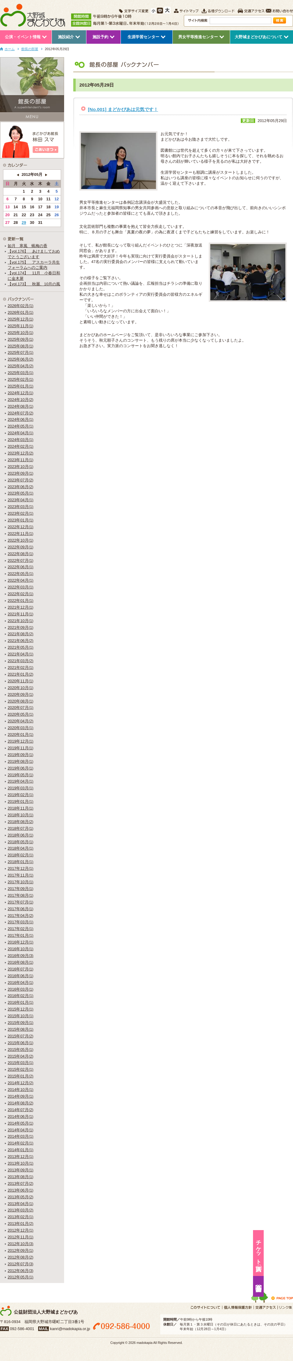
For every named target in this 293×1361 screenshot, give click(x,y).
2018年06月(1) (20, 835)
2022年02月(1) (20, 593)
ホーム (10, 49)
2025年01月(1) (20, 386)
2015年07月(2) (20, 1036)
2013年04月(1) (20, 1203)
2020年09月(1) (20, 694)
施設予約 (285, 1286)
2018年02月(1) (20, 855)
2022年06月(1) (20, 567)
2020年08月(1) (20, 701)
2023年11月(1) (20, 460)
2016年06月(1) (20, 975)
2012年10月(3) (20, 1243)
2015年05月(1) (20, 1049)
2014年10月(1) (20, 1089)
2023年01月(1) (20, 520)
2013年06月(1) (20, 1190)
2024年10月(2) (20, 399)
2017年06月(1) (20, 909)
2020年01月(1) (20, 734)
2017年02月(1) (20, 928)
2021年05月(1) (20, 647)
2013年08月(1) (20, 1176)
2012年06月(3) (20, 1270)
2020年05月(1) (20, 714)
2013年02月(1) (20, 1217)
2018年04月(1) (20, 848)
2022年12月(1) (20, 527)
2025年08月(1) (20, 346)
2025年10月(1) (20, 332)
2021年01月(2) (20, 674)
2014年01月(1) (20, 1150)
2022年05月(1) (20, 573)
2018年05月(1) (20, 842)
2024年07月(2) (20, 413)
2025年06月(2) (20, 359)
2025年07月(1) (20, 352)
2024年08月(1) (20, 406)
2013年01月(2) (20, 1223)
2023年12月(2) (20, 453)
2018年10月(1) (20, 815)
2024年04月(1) (20, 433)
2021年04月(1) (20, 654)
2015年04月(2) (20, 1056)
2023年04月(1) (20, 500)
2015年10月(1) (20, 1016)
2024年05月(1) (20, 426)
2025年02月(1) (20, 379)
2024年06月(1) (20, 419)
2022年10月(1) (20, 540)
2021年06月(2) (20, 640)
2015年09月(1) (20, 1022)
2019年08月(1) (20, 761)
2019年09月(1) (20, 754)
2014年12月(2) (20, 1083)
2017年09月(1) (20, 888)
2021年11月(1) (20, 614)
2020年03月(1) (20, 727)
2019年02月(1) (20, 794)
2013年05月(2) (20, 1197)
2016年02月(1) (20, 995)
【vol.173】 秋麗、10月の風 (34, 284)
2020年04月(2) (20, 721)
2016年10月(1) (20, 949)
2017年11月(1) (20, 875)
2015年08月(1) (20, 1029)
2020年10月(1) (20, 687)
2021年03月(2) (20, 660)
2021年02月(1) (20, 667)
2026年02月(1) (20, 305)
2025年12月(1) (20, 319)
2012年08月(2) (20, 1257)
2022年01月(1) (20, 600)
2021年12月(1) (20, 607)
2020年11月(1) (20, 681)
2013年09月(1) (20, 1170)
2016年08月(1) (20, 962)
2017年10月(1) (20, 882)
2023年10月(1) (20, 466)
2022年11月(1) (20, 533)
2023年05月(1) (20, 493)
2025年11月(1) (20, 326)
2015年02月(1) (20, 1069)
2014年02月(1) (20, 1143)
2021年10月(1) (20, 620)
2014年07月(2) (20, 1109)
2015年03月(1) (20, 1062)
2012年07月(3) (20, 1264)
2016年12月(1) (20, 942)
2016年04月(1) (20, 982)
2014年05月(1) (20, 1123)
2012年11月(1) (20, 1237)
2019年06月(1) (20, 768)
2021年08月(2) (20, 634)
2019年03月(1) (20, 788)
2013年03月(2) (20, 1210)
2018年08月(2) (20, 821)
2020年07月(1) (20, 707)
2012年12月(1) (20, 1230)
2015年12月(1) (20, 1009)
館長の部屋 (29, 49)
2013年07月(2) (20, 1183)
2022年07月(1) (20, 560)
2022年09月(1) (20, 547)
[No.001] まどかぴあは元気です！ (123, 109)
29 (24, 222)
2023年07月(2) (20, 480)
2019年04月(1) (20, 781)
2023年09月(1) (20, 473)
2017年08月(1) (20, 895)
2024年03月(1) (20, 439)
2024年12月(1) (20, 393)
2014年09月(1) (20, 1096)
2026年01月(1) (20, 312)
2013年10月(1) (20, 1163)
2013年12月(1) (20, 1156)
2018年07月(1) (20, 828)
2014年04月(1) (20, 1130)
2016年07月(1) (20, 969)
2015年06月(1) (20, 1042)
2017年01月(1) (20, 935)
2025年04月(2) (20, 366)
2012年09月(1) (20, 1250)
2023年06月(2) (20, 486)
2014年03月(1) (20, 1136)
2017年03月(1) (20, 922)
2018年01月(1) (20, 861)
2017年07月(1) (20, 902)
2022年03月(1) (20, 587)
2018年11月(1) (20, 808)
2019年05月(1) (20, 775)
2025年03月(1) (20, 372)
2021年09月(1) (20, 627)
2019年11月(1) (20, 748)
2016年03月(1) (20, 989)
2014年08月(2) (20, 1103)
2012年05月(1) (20, 1277)
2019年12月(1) (20, 741)
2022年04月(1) (20, 580)
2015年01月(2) (20, 1076)
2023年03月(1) (20, 506)
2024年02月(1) (20, 446)
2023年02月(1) (20, 513)
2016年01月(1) (20, 1002)
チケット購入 (286, 1249)
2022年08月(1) (20, 553)
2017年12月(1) (20, 868)
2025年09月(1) (20, 339)
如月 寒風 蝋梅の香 (27, 245)
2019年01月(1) (20, 801)
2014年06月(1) (20, 1116)
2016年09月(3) (20, 955)
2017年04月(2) (20, 915)
